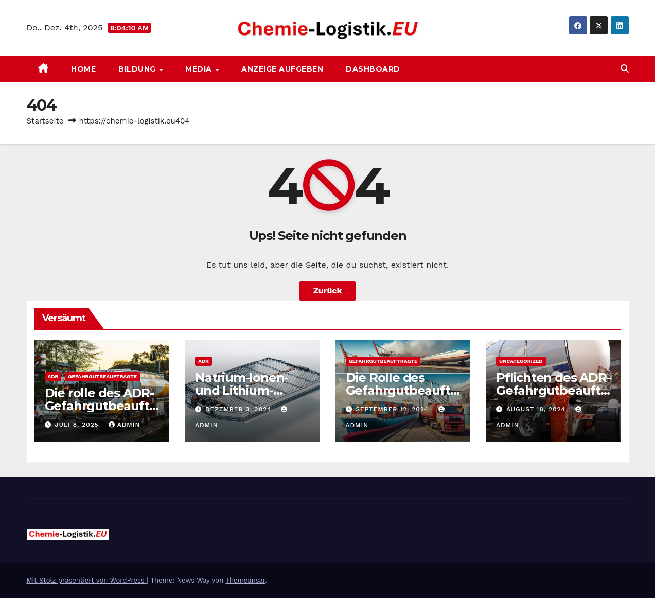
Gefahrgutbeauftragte (102, 376)
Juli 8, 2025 (78, 424)
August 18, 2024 (537, 409)
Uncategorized (521, 361)
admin (124, 424)
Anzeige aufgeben (282, 69)
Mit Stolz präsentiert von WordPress (87, 580)
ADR (53, 376)
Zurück (327, 290)
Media (199, 69)
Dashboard (373, 69)
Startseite (45, 121)
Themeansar (245, 580)
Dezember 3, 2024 (239, 409)
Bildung (138, 69)
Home (83, 69)
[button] (625, 69)
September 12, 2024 (393, 409)
